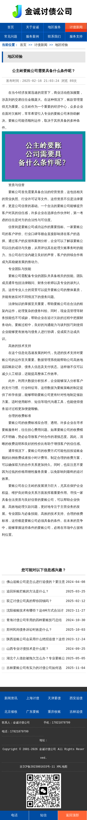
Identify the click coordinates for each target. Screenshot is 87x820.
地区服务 (54, 27)
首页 (10, 27)
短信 (43, 815)
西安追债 (76, 698)
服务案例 (32, 36)
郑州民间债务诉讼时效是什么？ (29, 630)
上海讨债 (32, 698)
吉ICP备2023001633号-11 (37, 766)
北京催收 (10, 712)
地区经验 (61, 45)
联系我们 (54, 36)
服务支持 (76, 36)
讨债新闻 (76, 27)
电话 (14, 815)
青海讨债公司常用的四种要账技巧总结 (34, 620)
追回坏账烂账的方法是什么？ (27, 591)
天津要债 (54, 698)
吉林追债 (76, 712)
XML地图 (62, 766)
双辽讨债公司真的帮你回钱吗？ (29, 601)
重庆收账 (54, 712)
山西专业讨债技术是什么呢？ (27, 649)
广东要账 (32, 712)
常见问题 (10, 36)
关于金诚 (32, 27)
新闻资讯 (10, 698)
